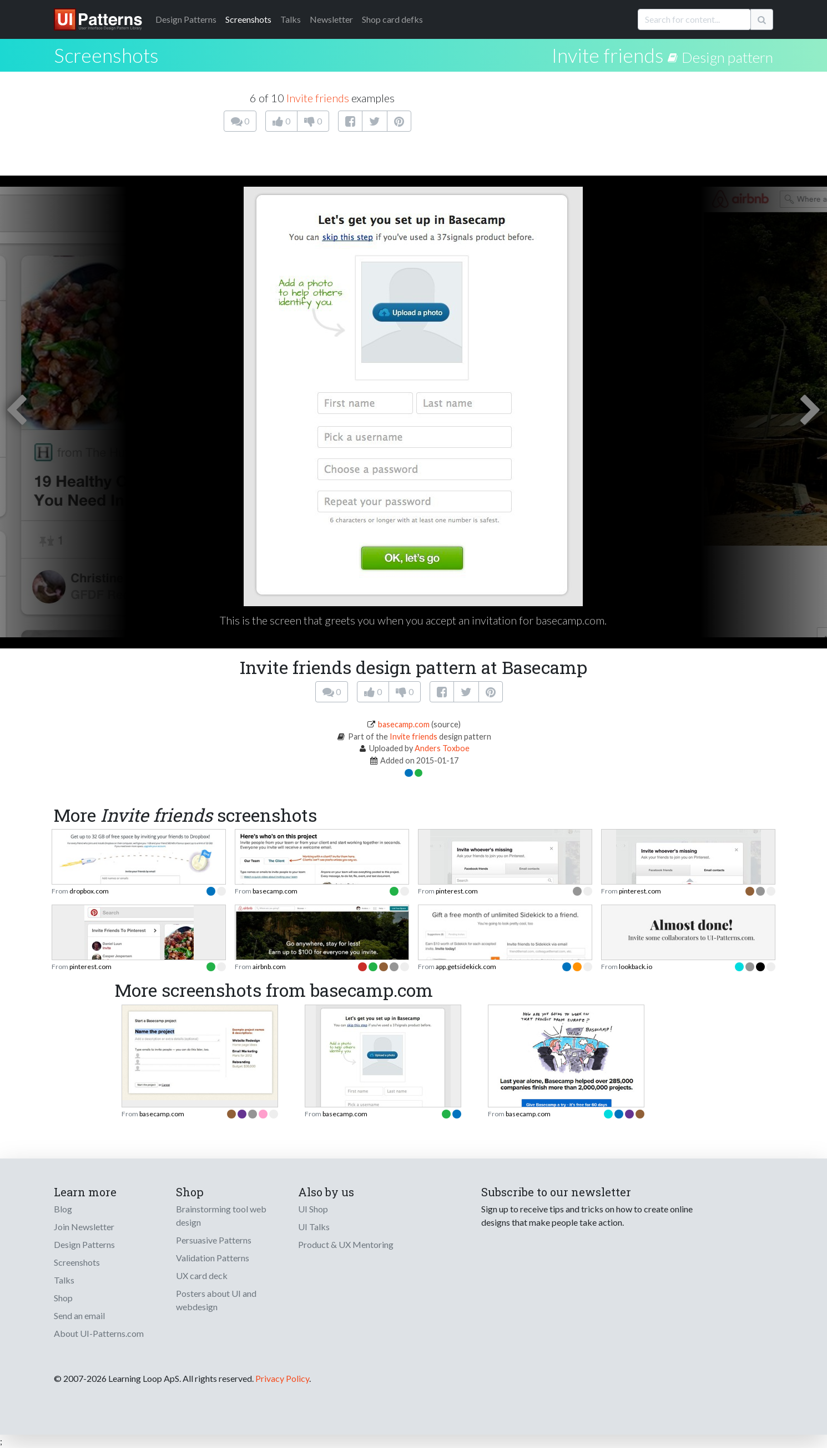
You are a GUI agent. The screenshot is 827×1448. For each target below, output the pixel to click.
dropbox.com (89, 891)
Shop (63, 1297)
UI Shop (313, 1209)
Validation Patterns (212, 1257)
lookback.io (635, 966)
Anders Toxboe (442, 748)
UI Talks (314, 1226)
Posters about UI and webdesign (216, 1300)
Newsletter (331, 19)
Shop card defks (392, 19)
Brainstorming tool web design (221, 1215)
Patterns (185, 19)
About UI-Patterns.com (99, 1333)
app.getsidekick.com (466, 966)
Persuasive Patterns (213, 1240)
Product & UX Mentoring (346, 1244)
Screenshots (248, 19)
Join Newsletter (84, 1226)
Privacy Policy (282, 1378)
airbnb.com (269, 966)
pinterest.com (457, 891)
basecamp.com (404, 724)
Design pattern (727, 57)
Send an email (79, 1315)
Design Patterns (84, 1244)
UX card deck (202, 1275)
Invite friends (608, 55)
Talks (290, 19)
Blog (63, 1209)
